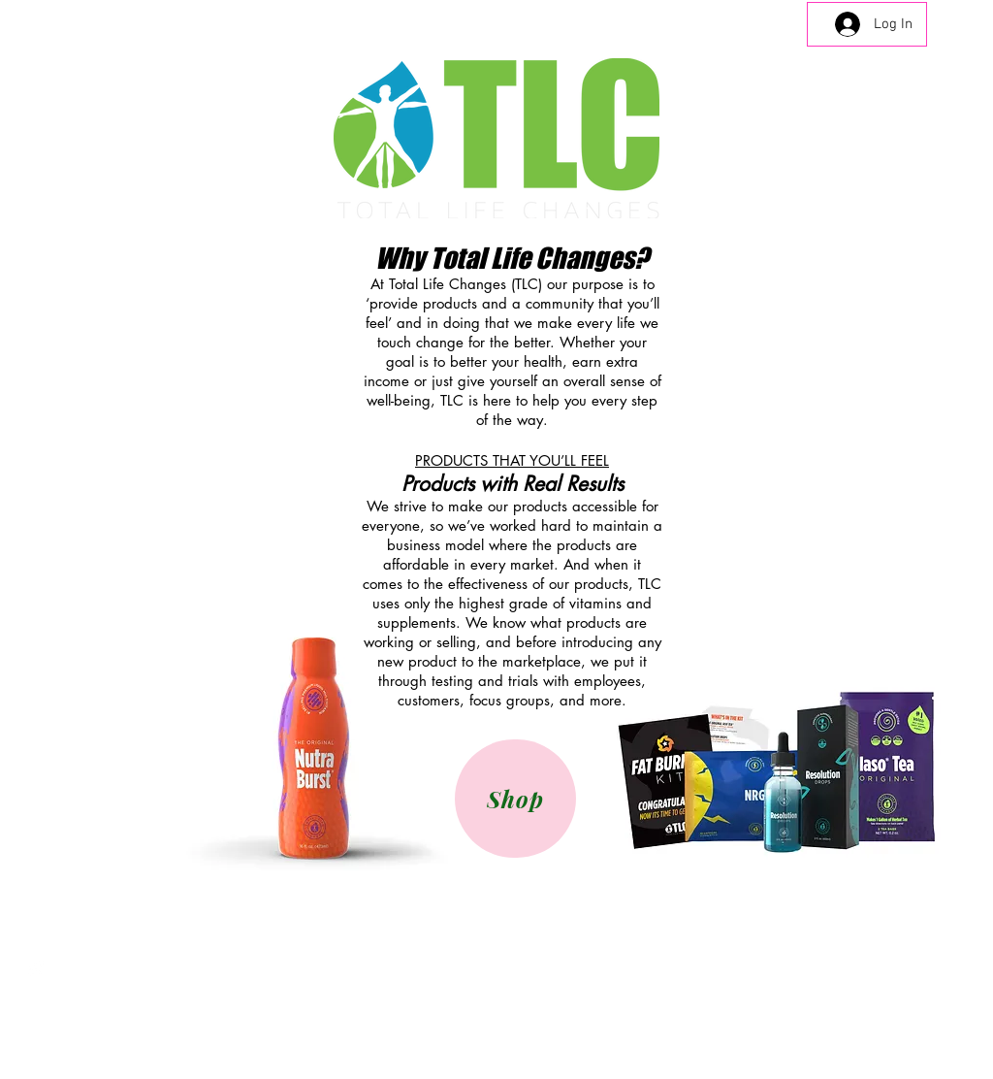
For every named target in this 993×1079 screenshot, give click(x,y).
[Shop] (515, 798)
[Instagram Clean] (36, 968)
